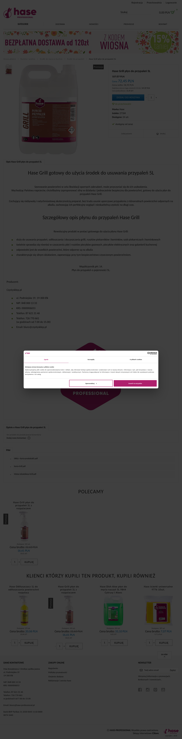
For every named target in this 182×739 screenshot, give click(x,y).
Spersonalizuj (91, 383)
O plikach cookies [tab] (136, 359)
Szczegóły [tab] (91, 359)
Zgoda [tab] (46, 359)
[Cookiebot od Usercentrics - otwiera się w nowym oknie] (144, 353)
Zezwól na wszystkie (135, 383)
